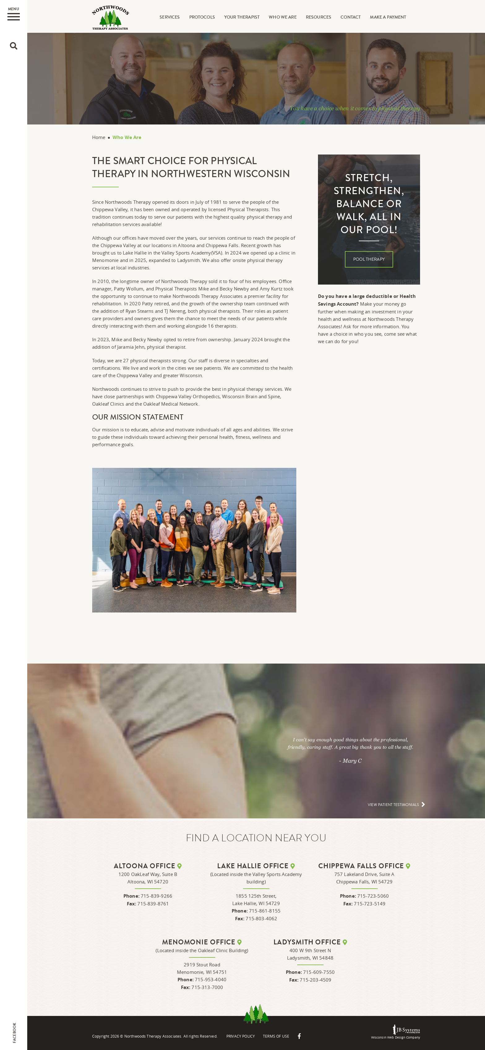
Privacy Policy (241, 1036)
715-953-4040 (210, 979)
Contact (351, 17)
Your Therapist (242, 17)
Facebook (14, 1033)
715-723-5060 (373, 896)
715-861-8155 (265, 911)
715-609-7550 (319, 972)
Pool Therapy (369, 259)
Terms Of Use (277, 1036)
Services (170, 17)
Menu (13, 13)
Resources (318, 17)
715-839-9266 (156, 896)
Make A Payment (388, 17)
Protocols (202, 17)
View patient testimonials (393, 805)
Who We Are (283, 17)
